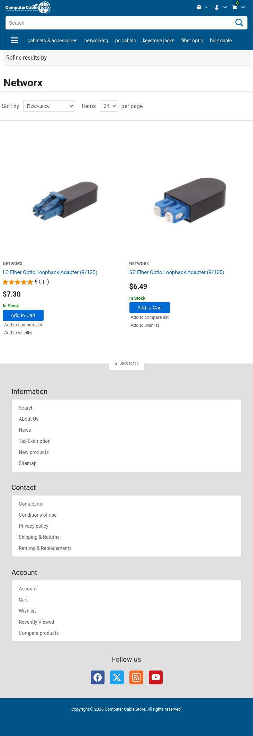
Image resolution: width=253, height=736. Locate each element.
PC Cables (125, 40)
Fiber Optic (192, 40)
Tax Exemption (35, 441)
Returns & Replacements (45, 548)
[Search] (239, 23)
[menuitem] (203, 7)
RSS (136, 677)
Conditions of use (37, 515)
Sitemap (27, 463)
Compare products (39, 633)
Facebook (97, 677)
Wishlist (27, 611)
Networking (96, 40)
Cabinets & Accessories (53, 40)
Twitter (117, 677)
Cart (23, 600)
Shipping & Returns (39, 537)
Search (26, 408)
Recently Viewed (36, 622)
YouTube (156, 677)
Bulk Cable (221, 40)
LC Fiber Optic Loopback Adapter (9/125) (50, 272)
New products (34, 452)
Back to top (128, 363)
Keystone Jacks (158, 40)
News (25, 430)
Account (28, 589)
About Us (28, 419)
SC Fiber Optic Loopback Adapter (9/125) (177, 272)
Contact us (30, 504)
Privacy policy (33, 526)
